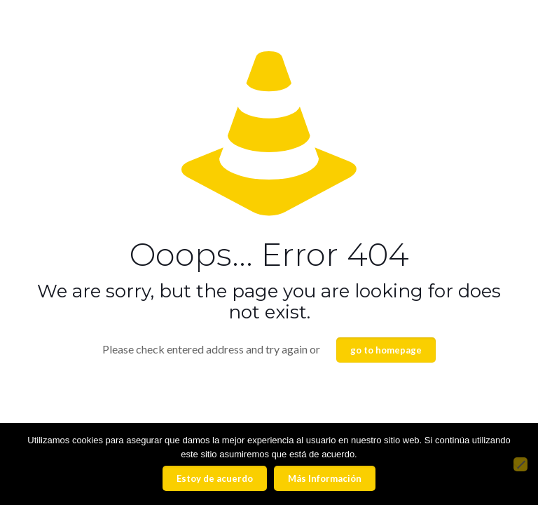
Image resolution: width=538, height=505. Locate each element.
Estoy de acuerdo (215, 478)
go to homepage (386, 350)
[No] (520, 464)
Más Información (324, 478)
